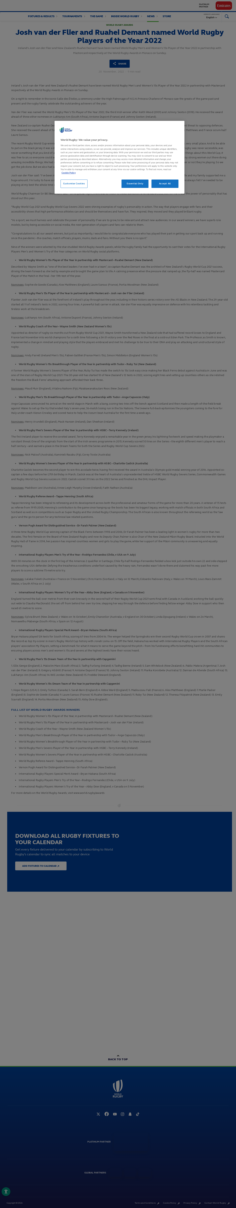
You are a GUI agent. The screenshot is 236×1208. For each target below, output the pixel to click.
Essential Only (135, 183)
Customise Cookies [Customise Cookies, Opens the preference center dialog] (74, 183)
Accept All (165, 183)
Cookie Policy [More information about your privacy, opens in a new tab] (69, 172)
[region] (119, 157)
